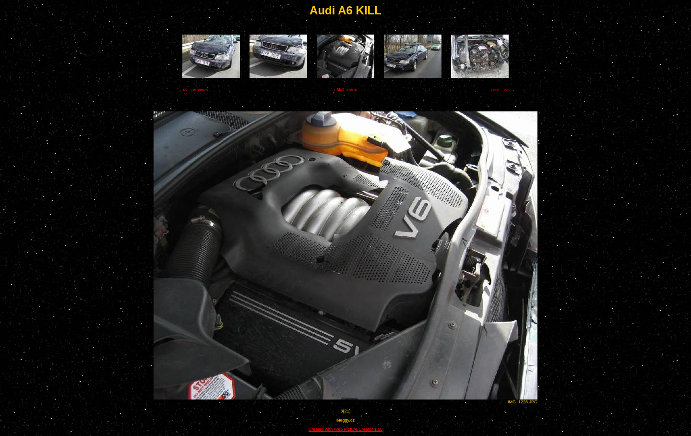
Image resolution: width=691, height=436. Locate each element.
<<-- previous (195, 89)
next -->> (500, 89)
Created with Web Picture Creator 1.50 (345, 429)
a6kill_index (345, 89)
